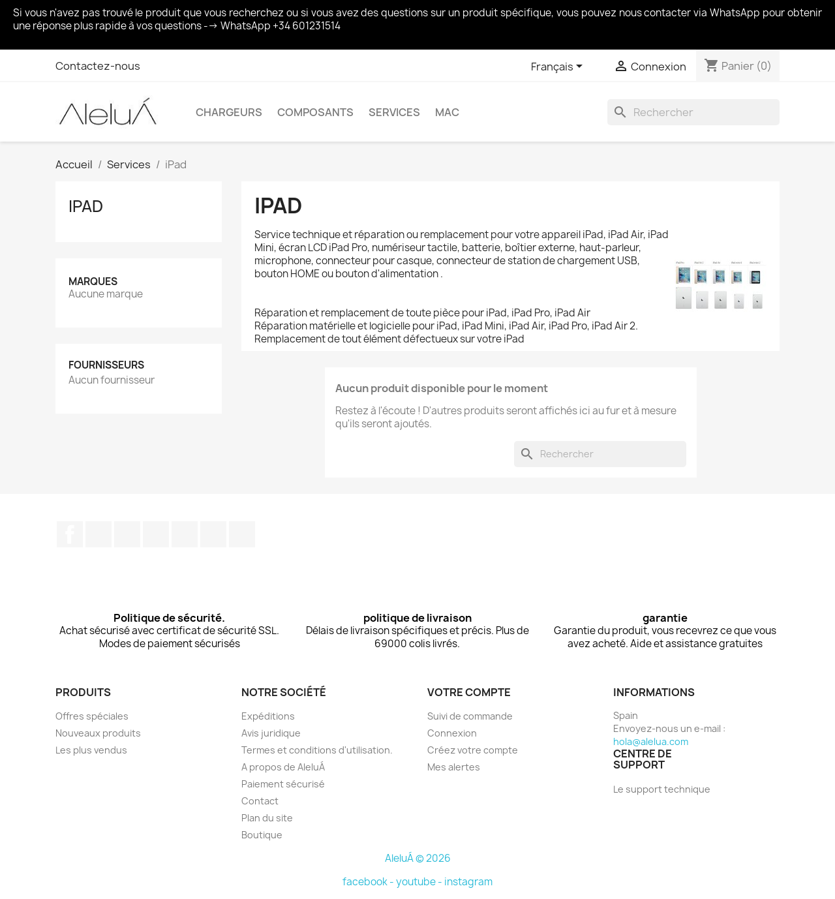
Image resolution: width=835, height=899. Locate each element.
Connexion (452, 733)
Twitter (98, 534)
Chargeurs (229, 112)
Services (394, 112)
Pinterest (185, 534)
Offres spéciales (92, 716)
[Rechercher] (693, 112)
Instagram (213, 534)
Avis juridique (271, 733)
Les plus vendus (91, 750)
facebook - (369, 882)
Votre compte (469, 692)
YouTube (156, 534)
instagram (468, 882)
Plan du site (267, 818)
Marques (92, 281)
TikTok (242, 534)
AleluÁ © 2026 (418, 858)
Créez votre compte (472, 750)
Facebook (70, 534)
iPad (85, 206)
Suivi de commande (470, 716)
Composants (315, 112)
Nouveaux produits (98, 733)
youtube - (420, 882)
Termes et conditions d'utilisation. (317, 750)
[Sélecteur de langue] (559, 67)
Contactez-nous (97, 66)
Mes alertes (453, 767)
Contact (260, 801)
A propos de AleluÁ (283, 767)
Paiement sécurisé (283, 784)
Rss (127, 534)
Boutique (261, 835)
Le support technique (661, 789)
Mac (447, 112)
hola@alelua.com (650, 741)
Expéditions (268, 716)
